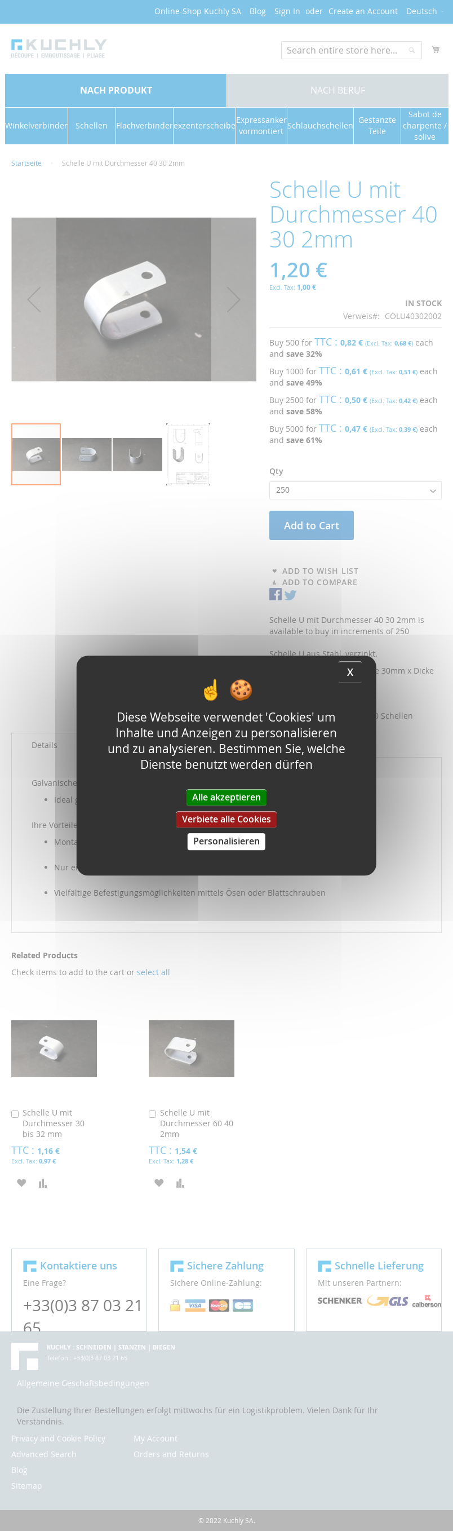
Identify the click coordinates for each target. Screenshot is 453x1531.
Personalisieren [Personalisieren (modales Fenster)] (226, 841)
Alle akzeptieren (226, 797)
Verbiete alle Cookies (226, 819)
